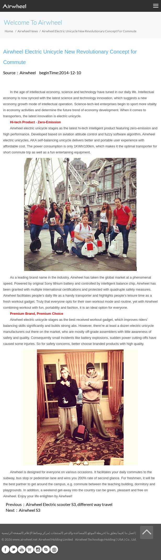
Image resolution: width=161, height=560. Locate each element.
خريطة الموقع (96, 533)
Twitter (14, 549)
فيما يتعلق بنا (115, 533)
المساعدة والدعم (75, 533)
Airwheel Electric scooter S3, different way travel (69, 504)
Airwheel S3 (29, 510)
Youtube (22, 549)
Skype (46, 549)
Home (9, 31)
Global (54, 549)
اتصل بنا (130, 533)
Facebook (5, 549)
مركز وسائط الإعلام (36, 533)
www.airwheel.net (25, 539)
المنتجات (56, 533)
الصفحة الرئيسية (12, 533)
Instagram (38, 549)
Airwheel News (28, 31)
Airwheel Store (30, 549)
